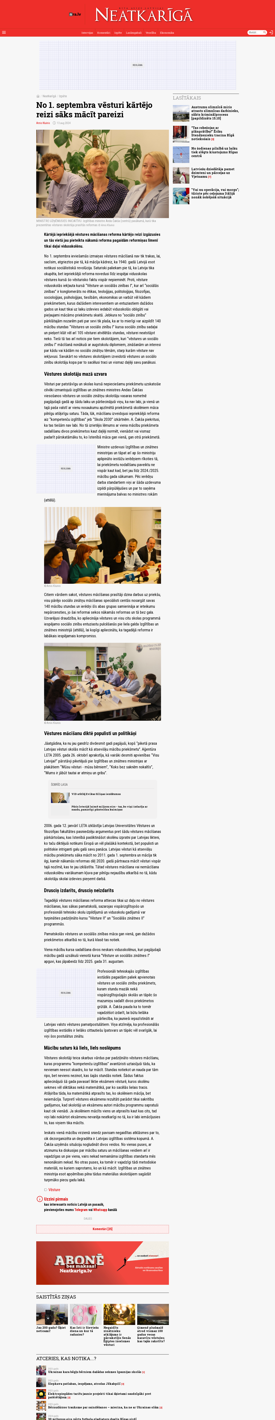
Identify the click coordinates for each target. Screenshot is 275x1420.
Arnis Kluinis (43, 123)
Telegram (81, 1210)
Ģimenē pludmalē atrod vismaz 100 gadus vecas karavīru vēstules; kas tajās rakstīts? (151, 1334)
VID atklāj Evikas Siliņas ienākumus (96, 794)
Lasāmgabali (134, 32)
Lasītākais (187, 98)
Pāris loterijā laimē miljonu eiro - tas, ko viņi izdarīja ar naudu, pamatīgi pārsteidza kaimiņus (109, 808)
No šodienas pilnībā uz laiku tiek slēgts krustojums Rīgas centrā (214, 152)
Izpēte (118, 32)
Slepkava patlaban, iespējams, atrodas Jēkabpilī (84, 1384)
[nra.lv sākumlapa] (75, 14)
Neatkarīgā (49, 96)
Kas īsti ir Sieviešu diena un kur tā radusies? (84, 1331)
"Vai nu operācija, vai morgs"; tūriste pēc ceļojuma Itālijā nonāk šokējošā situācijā (215, 193)
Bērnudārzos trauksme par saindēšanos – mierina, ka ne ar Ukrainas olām (103, 1407)
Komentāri (103, 32)
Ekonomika (167, 32)
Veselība (151, 32)
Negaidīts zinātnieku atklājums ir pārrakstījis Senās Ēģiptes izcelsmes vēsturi (117, 1336)
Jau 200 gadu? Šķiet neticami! (51, 1329)
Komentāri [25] (102, 1229)
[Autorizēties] (271, 32)
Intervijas (87, 32)
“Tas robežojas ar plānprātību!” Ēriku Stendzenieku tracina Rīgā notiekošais (212, 133)
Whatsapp (100, 1210)
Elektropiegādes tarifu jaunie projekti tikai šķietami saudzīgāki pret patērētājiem (99, 1395)
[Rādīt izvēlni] (4, 32)
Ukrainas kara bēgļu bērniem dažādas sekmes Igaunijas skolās (94, 1372)
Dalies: (88, 1218)
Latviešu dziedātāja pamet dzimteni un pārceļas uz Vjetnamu (212, 173)
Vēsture (52, 1189)
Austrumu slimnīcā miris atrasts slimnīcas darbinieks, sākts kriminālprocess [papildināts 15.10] (215, 112)
